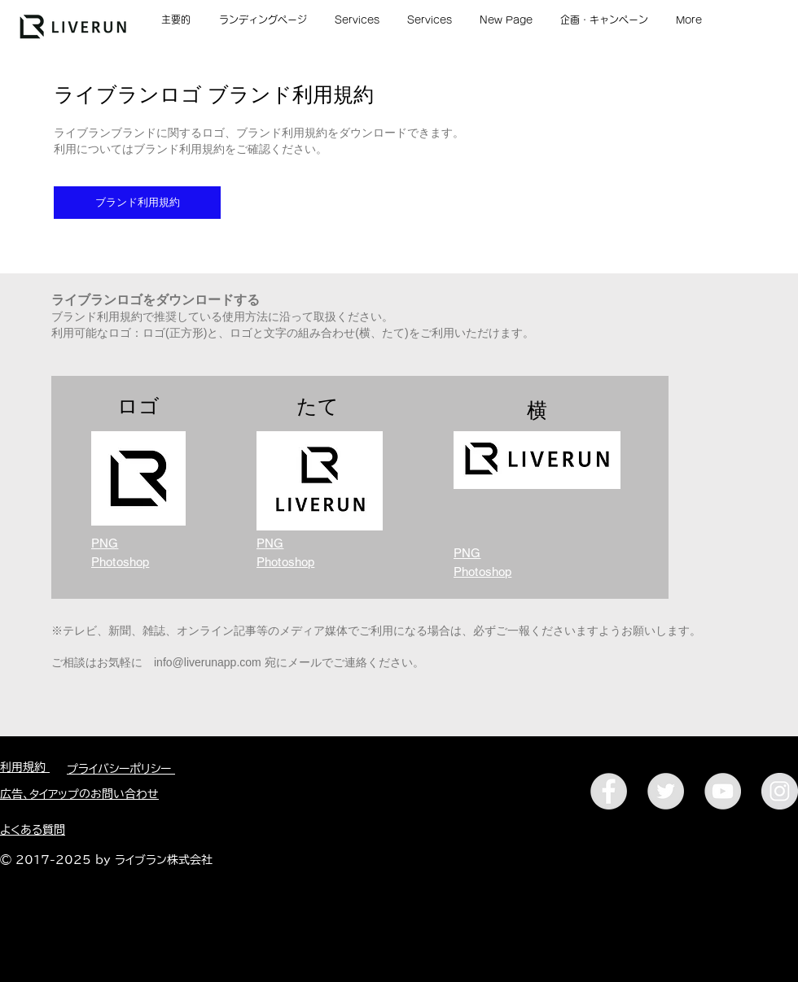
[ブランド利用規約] (137, 202)
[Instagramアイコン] (779, 791)
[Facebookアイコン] (608, 791)
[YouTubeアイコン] (722, 791)
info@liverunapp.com (207, 662)
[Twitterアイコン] (665, 791)
